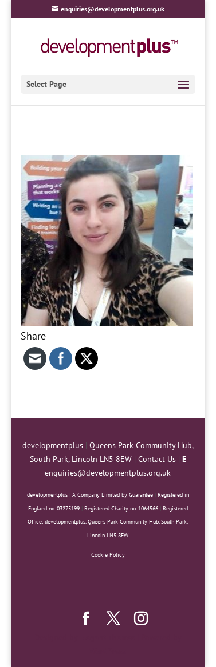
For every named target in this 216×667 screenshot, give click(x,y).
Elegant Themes (107, 637)
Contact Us (157, 459)
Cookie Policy (108, 554)
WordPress (107, 651)
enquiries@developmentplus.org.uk (108, 473)
